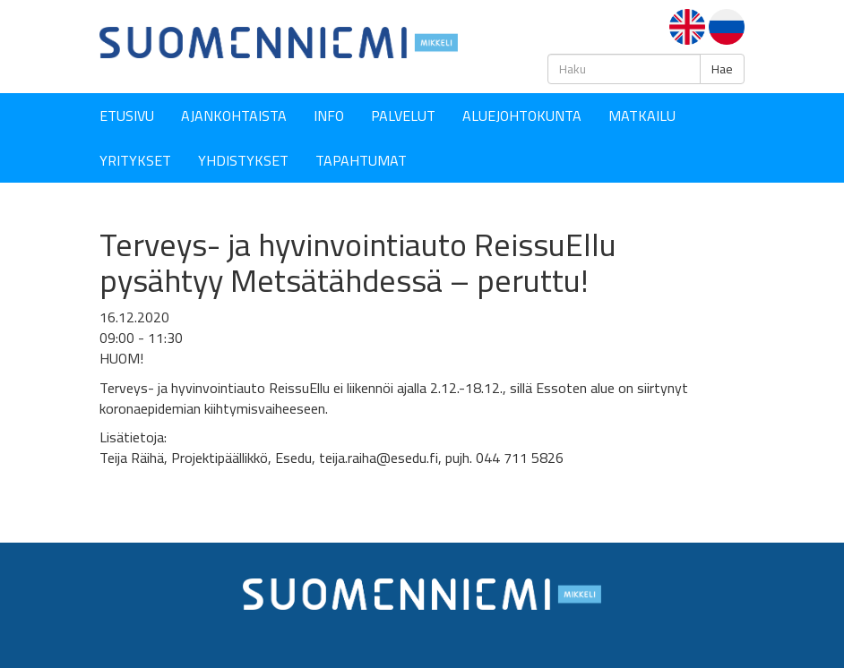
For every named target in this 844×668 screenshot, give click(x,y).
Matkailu (642, 115)
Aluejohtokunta (521, 115)
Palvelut (403, 115)
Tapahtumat (361, 160)
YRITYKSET (135, 160)
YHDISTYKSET (243, 160)
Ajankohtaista (234, 115)
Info (329, 115)
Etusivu (126, 115)
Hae (722, 69)
